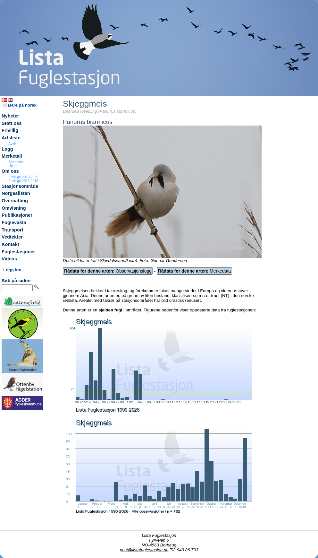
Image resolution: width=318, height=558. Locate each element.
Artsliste (11, 137)
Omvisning (14, 208)
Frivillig (10, 130)
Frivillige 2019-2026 (23, 177)
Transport (12, 229)
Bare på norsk (20, 105)
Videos (9, 258)
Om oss (10, 171)
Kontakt (10, 244)
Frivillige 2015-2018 (23, 181)
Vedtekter (12, 237)
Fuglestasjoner (18, 251)
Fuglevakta (14, 222)
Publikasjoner (17, 215)
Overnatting (15, 200)
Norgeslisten (16, 193)
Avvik (12, 143)
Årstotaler (15, 162)
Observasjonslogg (108, 271)
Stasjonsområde (20, 186)
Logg (7, 149)
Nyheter (10, 115)
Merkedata (194, 271)
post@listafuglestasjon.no (144, 549)
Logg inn (12, 269)
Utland (13, 166)
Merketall (12, 156)
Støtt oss (12, 123)
